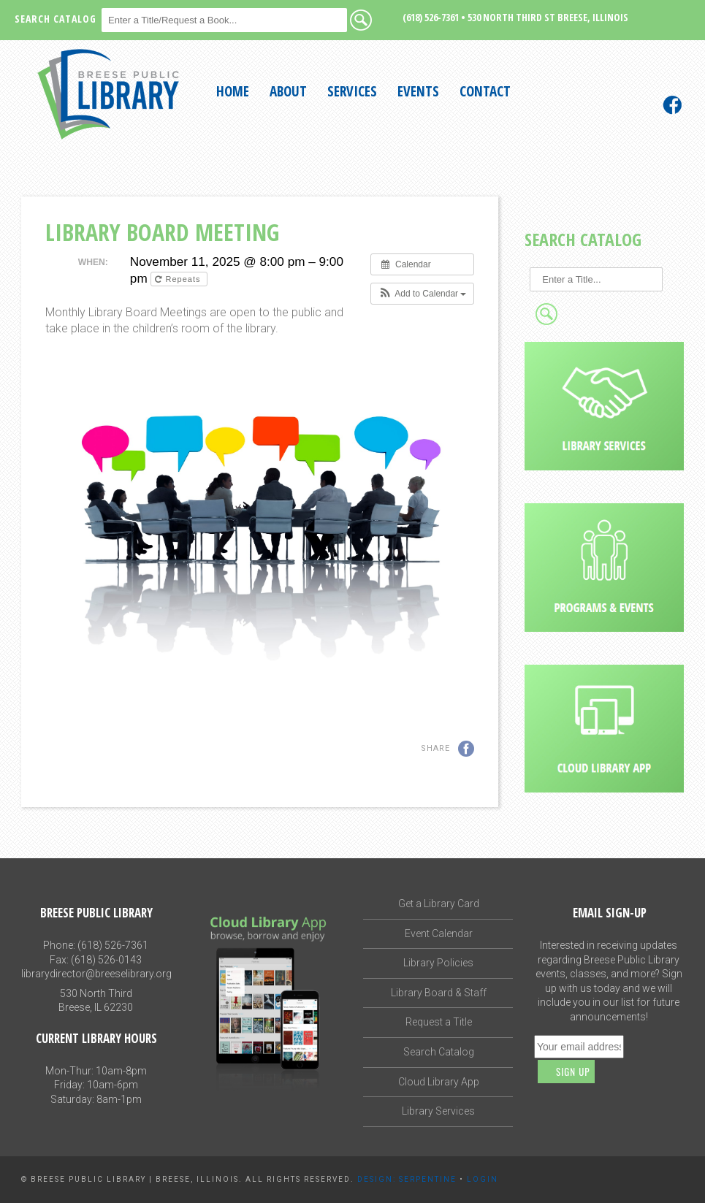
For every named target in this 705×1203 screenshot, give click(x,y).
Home (232, 91)
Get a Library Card (438, 903)
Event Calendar (439, 933)
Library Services (438, 1111)
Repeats (179, 279)
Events (418, 91)
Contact (485, 91)
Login (482, 1179)
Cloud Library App (438, 1082)
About (288, 91)
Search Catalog (438, 1052)
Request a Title (438, 1022)
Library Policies (438, 963)
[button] (422, 293)
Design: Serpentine (407, 1179)
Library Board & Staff (439, 992)
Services (352, 91)
